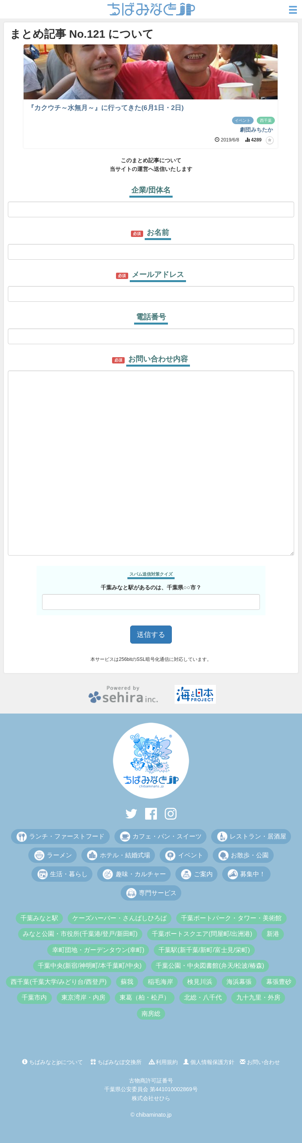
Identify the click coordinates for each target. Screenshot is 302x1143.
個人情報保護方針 (208, 1062)
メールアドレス (158, 274)
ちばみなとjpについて (52, 1062)
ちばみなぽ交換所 (116, 1062)
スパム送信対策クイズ (151, 574)
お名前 (158, 232)
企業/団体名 (151, 190)
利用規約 (163, 1062)
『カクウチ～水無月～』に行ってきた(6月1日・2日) (106, 108)
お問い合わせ (260, 1062)
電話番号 (151, 317)
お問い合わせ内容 (158, 359)
